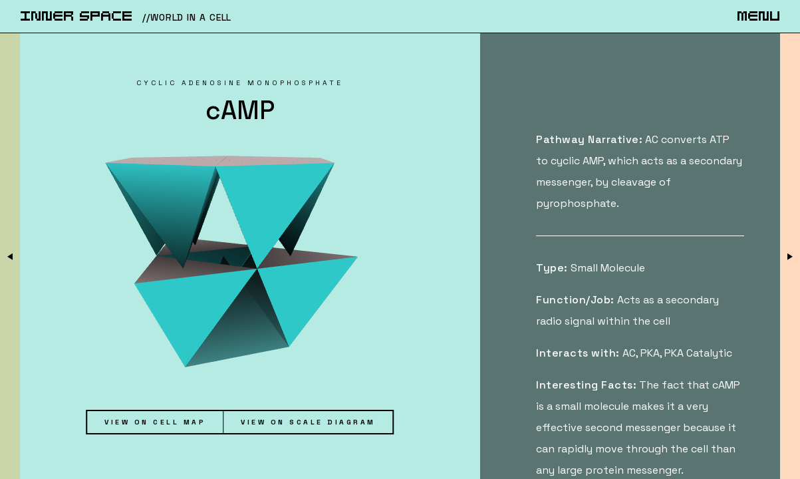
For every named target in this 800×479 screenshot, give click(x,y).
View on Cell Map (154, 422)
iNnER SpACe (76, 17)
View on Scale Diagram (308, 422)
